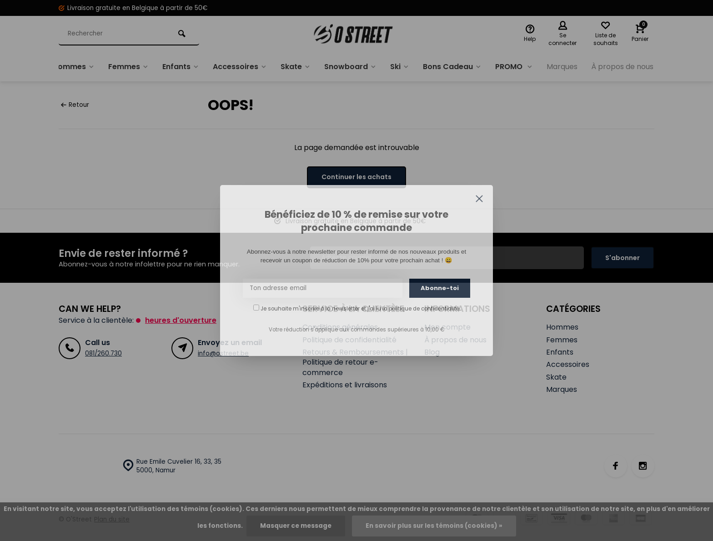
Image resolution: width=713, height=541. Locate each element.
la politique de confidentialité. (421, 308)
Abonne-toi (440, 288)
